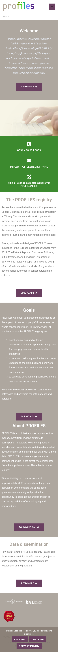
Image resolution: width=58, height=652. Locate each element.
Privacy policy (29, 645)
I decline (38, 639)
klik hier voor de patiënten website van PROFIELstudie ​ (29, 184)
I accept (20, 639)
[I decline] (54, 639)
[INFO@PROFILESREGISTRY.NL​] (29, 160)
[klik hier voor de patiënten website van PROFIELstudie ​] (29, 177)
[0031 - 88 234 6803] (29, 144)
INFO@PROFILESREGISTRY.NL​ (29, 166)
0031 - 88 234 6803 (29, 150)
